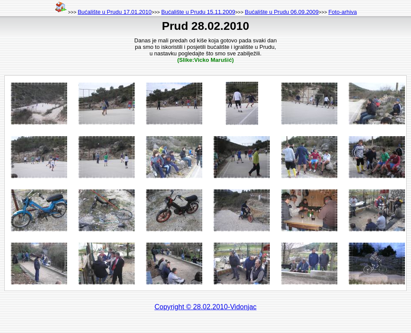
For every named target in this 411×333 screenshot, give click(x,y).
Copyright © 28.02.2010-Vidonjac (206, 307)
